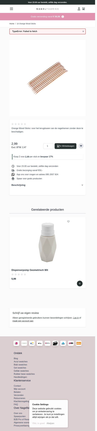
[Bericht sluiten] (83, 31)
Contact (17, 386)
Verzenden (19, 395)
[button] (19, 124)
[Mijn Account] (79, 8)
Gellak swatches (21, 371)
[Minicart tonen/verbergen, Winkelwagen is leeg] (84, 9)
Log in (76, 318)
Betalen (17, 392)
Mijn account (19, 389)
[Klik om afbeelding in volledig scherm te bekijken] (47, 78)
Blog (16, 358)
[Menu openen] (11, 9)
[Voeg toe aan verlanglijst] (81, 145)
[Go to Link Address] (47, 16)
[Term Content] (62, 16)
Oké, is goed (38, 423)
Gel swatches (20, 368)
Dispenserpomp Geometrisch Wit (29, 270)
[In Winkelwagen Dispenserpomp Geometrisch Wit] (80, 283)
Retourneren (19, 398)
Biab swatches (20, 365)
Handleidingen (20, 377)
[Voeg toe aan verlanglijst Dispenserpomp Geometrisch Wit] (68, 221)
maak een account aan (22, 321)
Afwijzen (50, 423)
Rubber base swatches (24, 374)
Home (11, 24)
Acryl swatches (21, 361)
